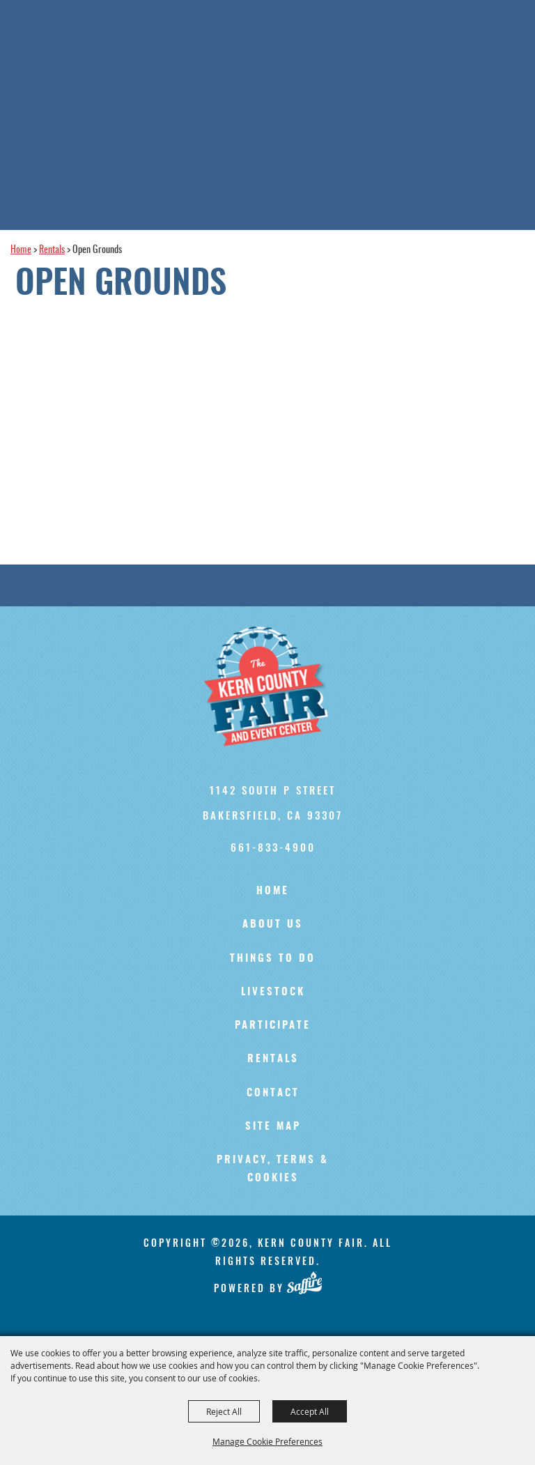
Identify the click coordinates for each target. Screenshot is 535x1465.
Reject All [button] (224, 1411)
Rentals (52, 250)
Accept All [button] (309, 1411)
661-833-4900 (273, 846)
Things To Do (273, 958)
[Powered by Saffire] (304, 1283)
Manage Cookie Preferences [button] (267, 1441)
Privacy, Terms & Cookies (273, 1169)
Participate (273, 1025)
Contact (273, 1093)
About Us (272, 924)
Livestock (273, 992)
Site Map (273, 1126)
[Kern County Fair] (273, 686)
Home (20, 250)
